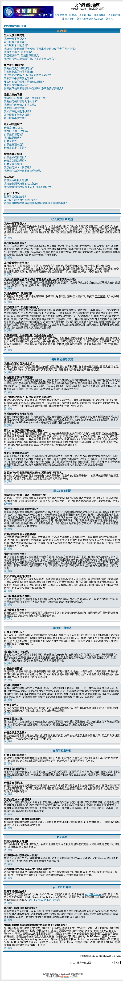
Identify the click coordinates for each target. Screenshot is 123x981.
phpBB (55, 974)
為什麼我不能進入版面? (17, 114)
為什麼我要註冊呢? (15, 42)
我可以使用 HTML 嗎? (16, 131)
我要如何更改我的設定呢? (19, 68)
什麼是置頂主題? (13, 144)
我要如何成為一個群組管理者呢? (22, 170)
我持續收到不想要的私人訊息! (21, 183)
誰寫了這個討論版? (15, 196)
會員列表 (85, 15)
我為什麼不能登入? (15, 38)
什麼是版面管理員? (15, 160)
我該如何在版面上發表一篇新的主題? (25, 98)
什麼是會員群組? (13, 164)
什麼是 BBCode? (13, 127)
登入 (109, 18)
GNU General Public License (44, 900)
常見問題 (61, 15)
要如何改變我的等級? (16, 85)
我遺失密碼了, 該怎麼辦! (18, 52)
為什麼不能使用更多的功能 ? (20, 200)
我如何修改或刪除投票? (17, 111)
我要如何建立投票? (15, 108)
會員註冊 (114, 15)
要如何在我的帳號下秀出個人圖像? (24, 81)
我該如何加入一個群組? (17, 167)
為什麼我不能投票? (15, 118)
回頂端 (8, 238)
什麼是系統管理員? (15, 157)
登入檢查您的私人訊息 (90, 18)
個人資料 (68, 18)
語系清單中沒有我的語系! (18, 78)
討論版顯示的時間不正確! (18, 71)
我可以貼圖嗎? (12, 137)
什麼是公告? (11, 141)
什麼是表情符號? (13, 134)
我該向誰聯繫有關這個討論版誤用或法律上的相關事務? (35, 203)
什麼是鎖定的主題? (15, 147)
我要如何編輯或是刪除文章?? (21, 101)
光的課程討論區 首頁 (15, 26)
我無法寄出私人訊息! (16, 180)
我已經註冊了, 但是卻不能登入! (21, 55)
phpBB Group (93, 894)
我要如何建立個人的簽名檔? (20, 104)
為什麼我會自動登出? (16, 45)
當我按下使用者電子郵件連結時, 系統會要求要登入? (33, 88)
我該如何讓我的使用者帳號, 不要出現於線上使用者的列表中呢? (40, 48)
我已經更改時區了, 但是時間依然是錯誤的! (28, 75)
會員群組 (100, 15)
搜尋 (73, 15)
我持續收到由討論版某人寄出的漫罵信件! (27, 187)
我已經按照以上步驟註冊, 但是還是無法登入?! (30, 58)
